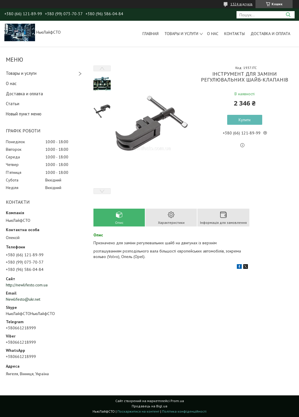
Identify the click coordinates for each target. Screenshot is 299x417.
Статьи (12, 103)
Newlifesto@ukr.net (23, 299)
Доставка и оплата (270, 33)
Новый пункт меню (23, 114)
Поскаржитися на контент (138, 411)
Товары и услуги (181, 33)
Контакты (234, 33)
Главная (150, 33)
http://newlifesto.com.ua (27, 285)
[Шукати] (288, 14)
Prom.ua (177, 401)
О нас (212, 33)
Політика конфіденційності (184, 411)
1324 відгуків (241, 4)
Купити (245, 119)
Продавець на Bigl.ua (149, 406)
